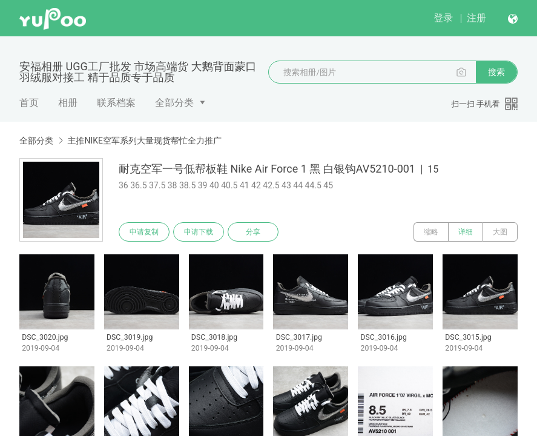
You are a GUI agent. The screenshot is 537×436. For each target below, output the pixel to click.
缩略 (431, 232)
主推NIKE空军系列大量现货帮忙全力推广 (144, 140)
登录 (443, 18)
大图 (500, 232)
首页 (29, 102)
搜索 (496, 72)
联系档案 (116, 102)
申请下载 (198, 232)
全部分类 (174, 102)
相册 (67, 102)
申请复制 (144, 232)
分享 (253, 232)
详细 (465, 232)
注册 (476, 18)
